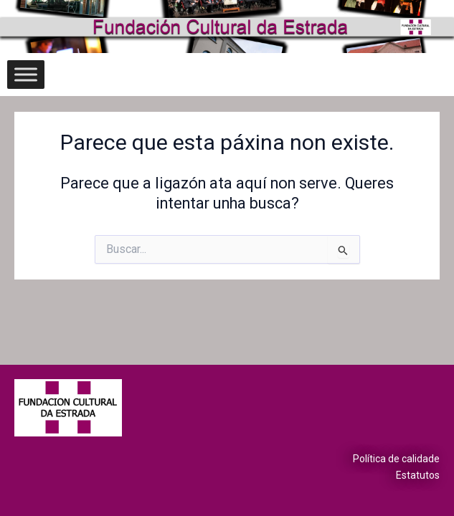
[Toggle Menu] (25, 74)
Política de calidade (396, 458)
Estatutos (418, 475)
